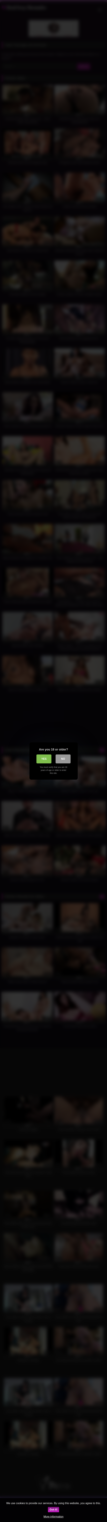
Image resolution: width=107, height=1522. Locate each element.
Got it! (53, 1509)
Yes (44, 758)
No (63, 758)
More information (53, 1516)
